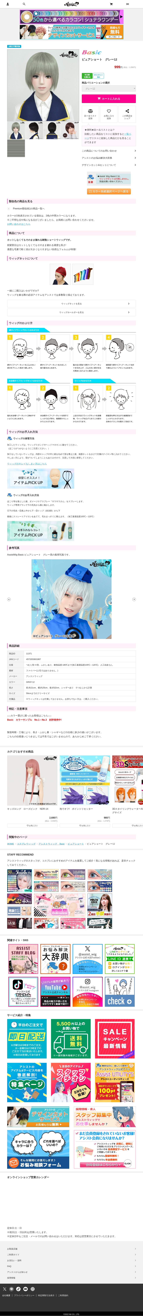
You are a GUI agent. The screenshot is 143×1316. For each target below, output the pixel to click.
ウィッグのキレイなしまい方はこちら (27, 464)
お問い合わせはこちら (18, 224)
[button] (9, 599)
